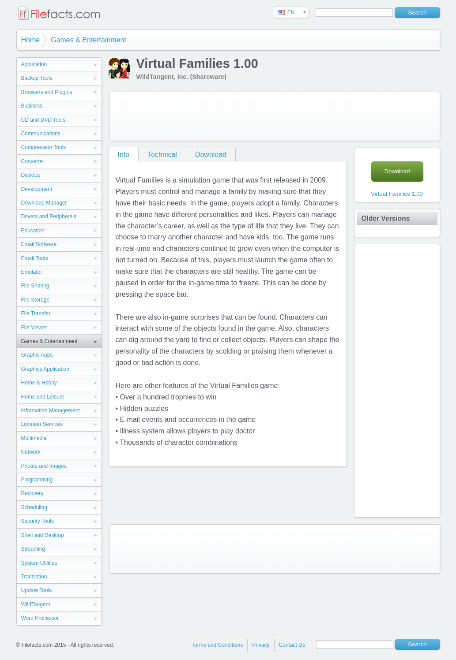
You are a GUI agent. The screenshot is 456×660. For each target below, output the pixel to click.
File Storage (35, 300)
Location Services (42, 424)
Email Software (39, 244)
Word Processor (40, 618)
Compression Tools (43, 147)
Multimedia (34, 438)
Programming (37, 480)
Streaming (33, 549)
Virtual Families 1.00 (397, 193)
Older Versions (386, 218)
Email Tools (34, 258)
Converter (33, 161)
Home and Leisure (42, 397)
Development (37, 189)
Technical (162, 154)
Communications (40, 134)
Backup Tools (37, 78)
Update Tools (36, 590)
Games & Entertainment (88, 40)
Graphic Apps (37, 355)
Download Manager (44, 203)
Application (34, 64)
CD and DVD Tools (43, 120)
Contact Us (292, 645)
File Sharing (35, 286)
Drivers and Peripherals (48, 216)
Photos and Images (44, 466)
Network (31, 452)
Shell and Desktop (42, 535)
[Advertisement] (274, 116)
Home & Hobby (39, 383)
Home (30, 40)
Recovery (32, 493)
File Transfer (36, 313)
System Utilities (39, 563)
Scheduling (34, 507)
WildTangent (35, 604)
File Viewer (34, 327)
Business (32, 106)
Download (210, 154)
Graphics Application (45, 369)
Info (124, 154)
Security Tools (37, 521)
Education (33, 230)
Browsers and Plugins (46, 92)
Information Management (50, 410)
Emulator (31, 272)
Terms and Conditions (217, 645)
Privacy (260, 645)
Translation (34, 577)
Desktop (31, 175)
